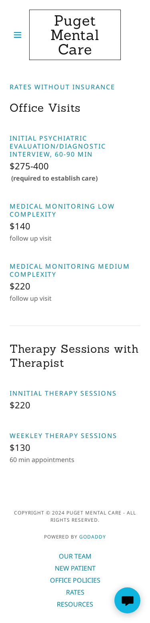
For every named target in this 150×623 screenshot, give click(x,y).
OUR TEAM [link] (75, 556)
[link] (75, 35)
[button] (19, 35)
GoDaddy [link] (92, 536)
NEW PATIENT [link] (75, 568)
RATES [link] (75, 592)
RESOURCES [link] (75, 604)
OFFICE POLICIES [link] (75, 580)
